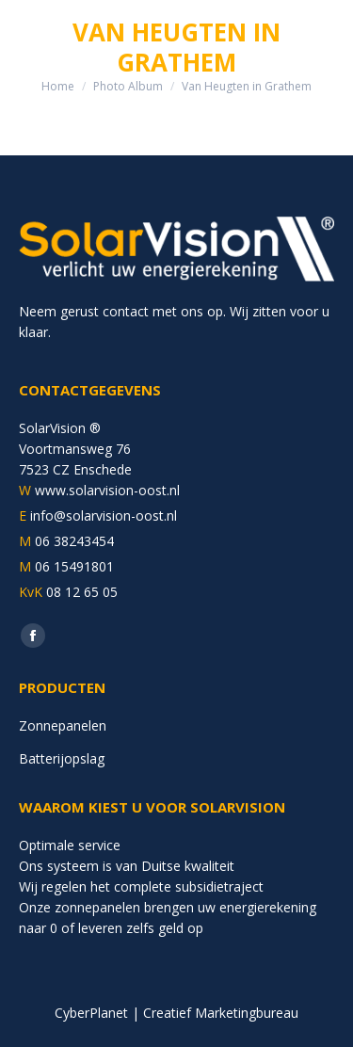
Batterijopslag (61, 758)
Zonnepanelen (62, 725)
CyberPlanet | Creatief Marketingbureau (176, 1013)
